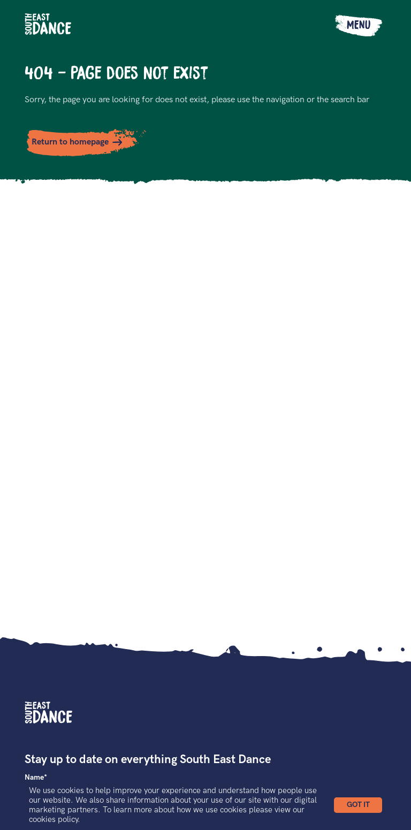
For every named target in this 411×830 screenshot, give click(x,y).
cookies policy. (54, 819)
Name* (36, 777)
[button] (358, 805)
